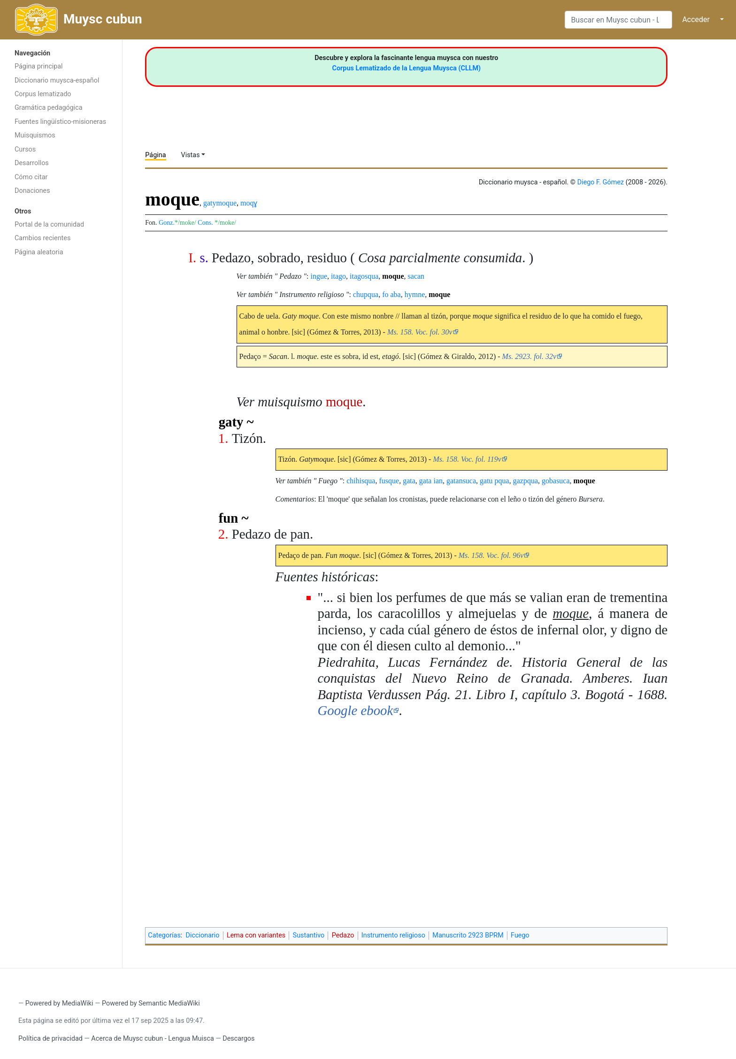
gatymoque (220, 203)
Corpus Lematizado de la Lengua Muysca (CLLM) (406, 68)
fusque (389, 481)
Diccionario (203, 935)
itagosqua (364, 276)
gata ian (431, 481)
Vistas (190, 155)
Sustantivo (309, 935)
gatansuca (461, 481)
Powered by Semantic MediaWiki (151, 1003)
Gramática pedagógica (49, 108)
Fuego (520, 935)
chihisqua (360, 481)
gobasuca (556, 481)
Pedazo (343, 935)
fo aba (391, 294)
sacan (416, 276)
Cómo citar (31, 177)
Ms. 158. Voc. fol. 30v (419, 332)
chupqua (365, 294)
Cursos (25, 149)
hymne (415, 294)
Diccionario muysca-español (57, 80)
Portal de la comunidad (49, 225)
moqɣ (248, 203)
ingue (318, 276)
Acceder (696, 19)
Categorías (164, 935)
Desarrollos (32, 163)
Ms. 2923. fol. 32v (529, 356)
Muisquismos (35, 135)
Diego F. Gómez (600, 182)
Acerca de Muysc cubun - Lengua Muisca (152, 1039)
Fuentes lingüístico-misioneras (60, 122)
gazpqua (525, 481)
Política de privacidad (50, 1039)
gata (409, 481)
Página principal (39, 66)
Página (155, 155)
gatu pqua (494, 481)
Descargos (238, 1039)
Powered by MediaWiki (59, 1003)
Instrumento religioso (393, 935)
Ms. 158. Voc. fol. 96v (491, 555)
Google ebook (355, 710)
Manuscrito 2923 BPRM (467, 935)
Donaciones (32, 191)
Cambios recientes (42, 238)
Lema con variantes (256, 935)
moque (393, 276)
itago (338, 276)
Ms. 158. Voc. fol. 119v (467, 459)
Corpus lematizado (43, 94)
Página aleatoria (39, 252)
